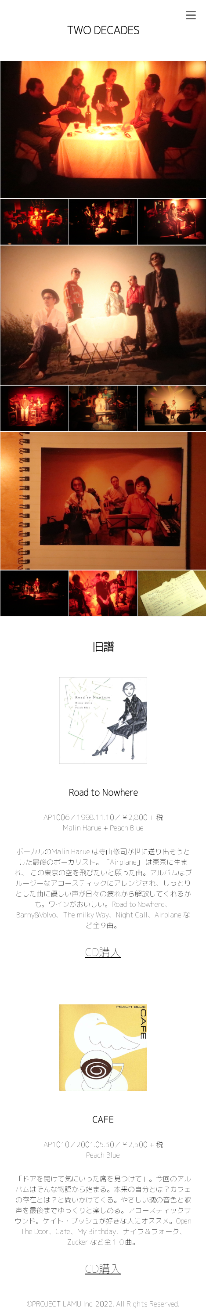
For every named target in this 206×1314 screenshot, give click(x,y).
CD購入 (103, 952)
